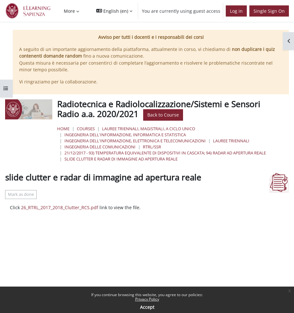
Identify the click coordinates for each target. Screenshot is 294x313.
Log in (236, 11)
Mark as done (21, 194)
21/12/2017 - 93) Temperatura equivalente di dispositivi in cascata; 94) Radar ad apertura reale (165, 153)
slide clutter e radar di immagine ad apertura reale (121, 159)
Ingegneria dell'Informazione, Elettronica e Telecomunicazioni (135, 141)
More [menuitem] (69, 11)
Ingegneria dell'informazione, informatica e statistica (125, 135)
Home (63, 129)
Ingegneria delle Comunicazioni (100, 147)
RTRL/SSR (152, 147)
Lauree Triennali (231, 141)
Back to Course (163, 115)
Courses (86, 129)
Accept (147, 307)
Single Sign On (269, 11)
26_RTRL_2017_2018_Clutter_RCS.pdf (59, 207)
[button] (114, 11)
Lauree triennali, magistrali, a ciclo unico (148, 129)
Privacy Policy (147, 299)
